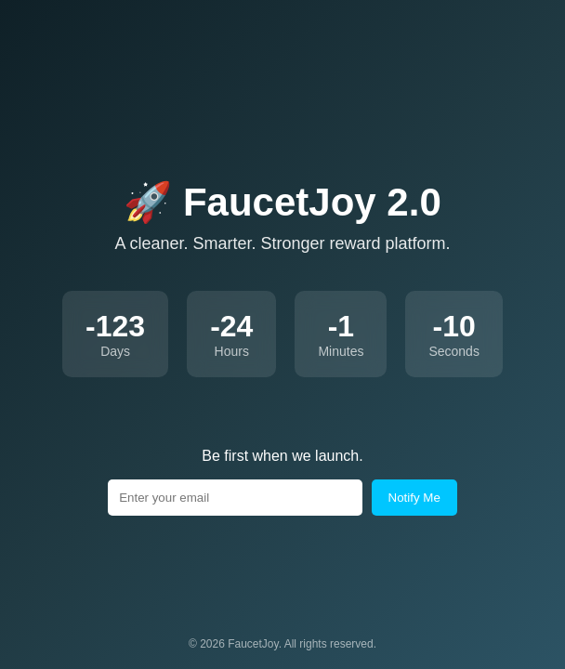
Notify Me (414, 498)
